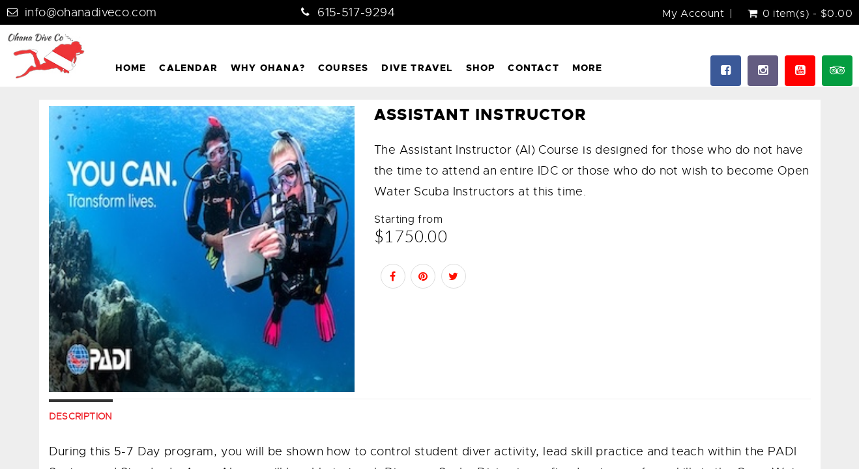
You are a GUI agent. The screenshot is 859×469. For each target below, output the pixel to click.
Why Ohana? (268, 68)
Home (131, 68)
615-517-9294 (356, 12)
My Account (693, 13)
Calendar (188, 68)
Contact (533, 68)
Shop (480, 68)
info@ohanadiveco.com (91, 12)
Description (81, 416)
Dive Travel (416, 68)
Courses (343, 68)
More (587, 68)
